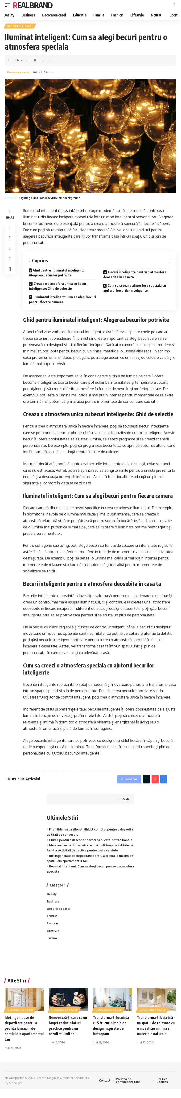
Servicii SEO (82, 1087)
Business (53, 909)
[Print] (49, 61)
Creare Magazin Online (53, 1087)
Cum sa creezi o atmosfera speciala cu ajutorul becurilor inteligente (134, 289)
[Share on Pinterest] (42, 61)
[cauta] (174, 5)
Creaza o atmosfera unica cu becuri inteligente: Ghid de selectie (58, 287)
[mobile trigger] (9, 5)
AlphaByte (16, 1092)
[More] (10, 274)
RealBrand (33, 5)
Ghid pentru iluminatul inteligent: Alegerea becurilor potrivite (56, 273)
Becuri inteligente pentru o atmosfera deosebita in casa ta (134, 275)
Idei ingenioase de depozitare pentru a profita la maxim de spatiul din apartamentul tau (21, 1037)
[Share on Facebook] (28, 61)
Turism (52, 947)
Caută (125, 801)
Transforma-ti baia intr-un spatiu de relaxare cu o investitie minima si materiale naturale (156, 1037)
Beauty (52, 901)
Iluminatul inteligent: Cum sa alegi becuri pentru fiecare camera (62, 300)
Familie (52, 924)
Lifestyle (53, 939)
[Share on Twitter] (35, 61)
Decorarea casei (20, 26)
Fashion (52, 932)
